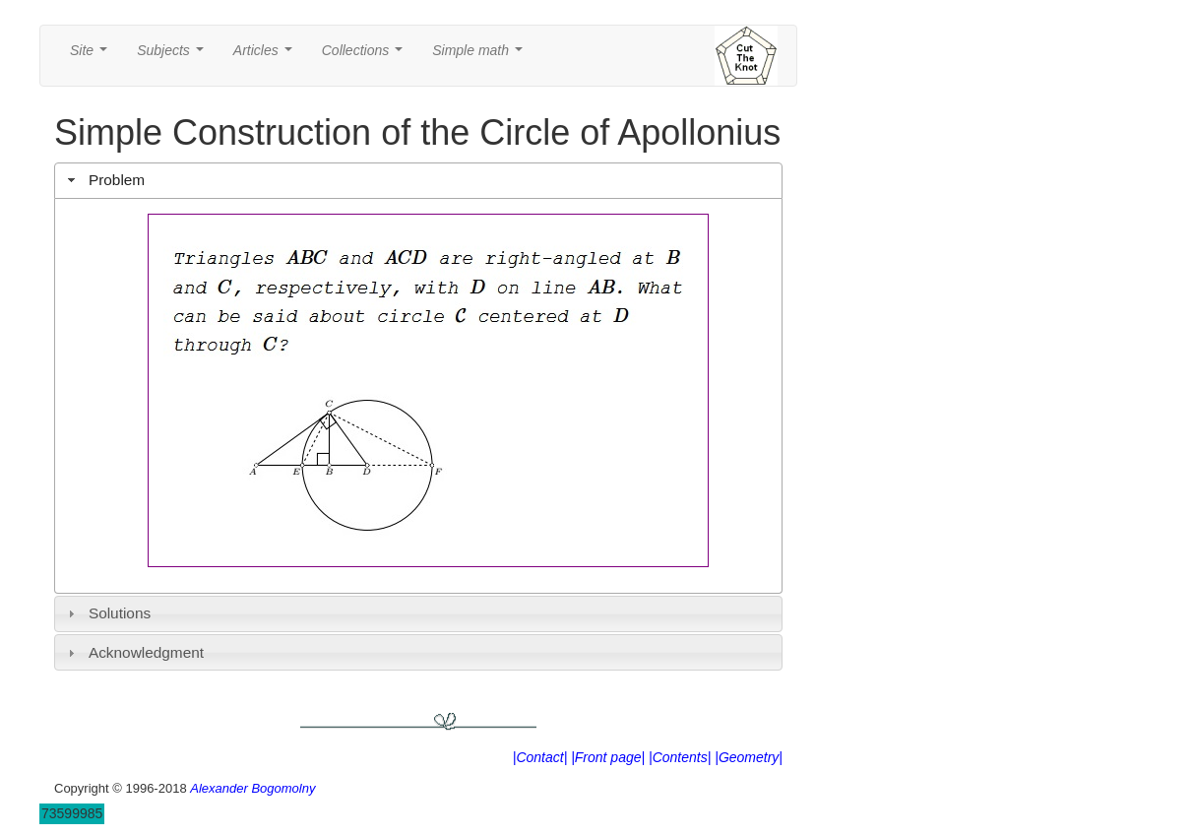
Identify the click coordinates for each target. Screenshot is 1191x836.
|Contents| (680, 757)
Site (92, 55)
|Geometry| (749, 757)
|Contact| (540, 757)
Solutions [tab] (107, 613)
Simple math (481, 55)
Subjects (174, 55)
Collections (366, 55)
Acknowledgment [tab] (133, 652)
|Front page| (608, 757)
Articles (266, 55)
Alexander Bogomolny (252, 788)
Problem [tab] (104, 179)
